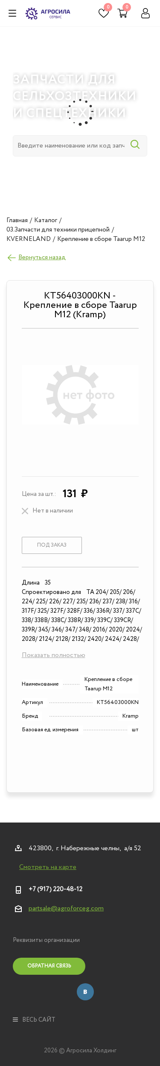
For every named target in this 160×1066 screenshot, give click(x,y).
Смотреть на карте (47, 867)
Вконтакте (85, 991)
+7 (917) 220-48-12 (55, 889)
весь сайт (34, 1020)
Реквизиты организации (46, 940)
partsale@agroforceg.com (66, 908)
